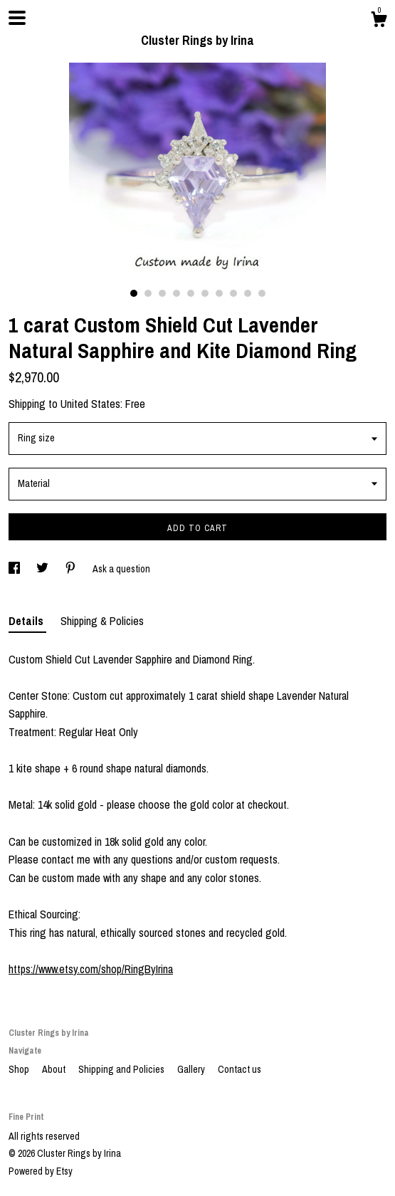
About (55, 1069)
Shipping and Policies (122, 1069)
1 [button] (133, 293)
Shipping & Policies (102, 621)
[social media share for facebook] (15, 568)
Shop (20, 1069)
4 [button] (176, 293)
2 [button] (148, 293)
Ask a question (121, 568)
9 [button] (247, 293)
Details (27, 621)
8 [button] (233, 293)
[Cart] (378, 21)
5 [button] (190, 293)
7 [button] (219, 293)
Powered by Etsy (41, 1171)
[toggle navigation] (17, 18)
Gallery (192, 1069)
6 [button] (205, 293)
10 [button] (261, 293)
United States (90, 403)
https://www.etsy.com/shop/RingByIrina (91, 969)
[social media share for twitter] (43, 568)
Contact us (239, 1069)
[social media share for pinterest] (71, 568)
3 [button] (162, 293)
